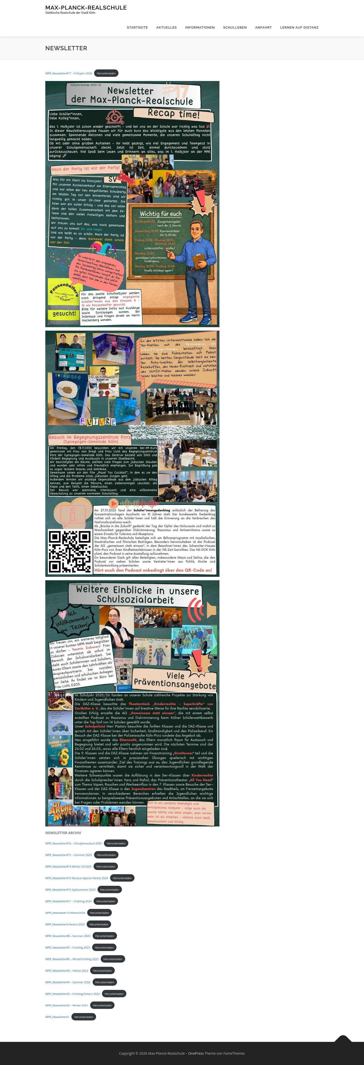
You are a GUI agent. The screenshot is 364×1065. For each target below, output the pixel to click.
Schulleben (235, 27)
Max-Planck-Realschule (86, 7)
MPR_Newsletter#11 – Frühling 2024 (68, 901)
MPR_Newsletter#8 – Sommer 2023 (67, 936)
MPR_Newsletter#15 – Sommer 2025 (68, 855)
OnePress (196, 1053)
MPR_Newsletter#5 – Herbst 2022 (66, 970)
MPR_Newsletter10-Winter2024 (65, 913)
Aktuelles (166, 27)
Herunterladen (106, 73)
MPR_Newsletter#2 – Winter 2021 (66, 1005)
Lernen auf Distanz (299, 27)
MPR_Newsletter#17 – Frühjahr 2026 (68, 73)
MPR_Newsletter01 (57, 1017)
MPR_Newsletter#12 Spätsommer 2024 (70, 889)
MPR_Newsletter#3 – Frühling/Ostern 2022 (72, 994)
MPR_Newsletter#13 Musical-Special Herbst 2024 (76, 878)
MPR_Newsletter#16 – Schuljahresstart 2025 (73, 843)
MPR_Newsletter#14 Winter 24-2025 (68, 866)
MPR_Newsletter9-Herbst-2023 (65, 924)
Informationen (200, 27)
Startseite (137, 27)
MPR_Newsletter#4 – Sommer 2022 (67, 982)
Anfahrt (263, 27)
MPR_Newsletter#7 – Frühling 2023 (67, 947)
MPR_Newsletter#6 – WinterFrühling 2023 (72, 959)
